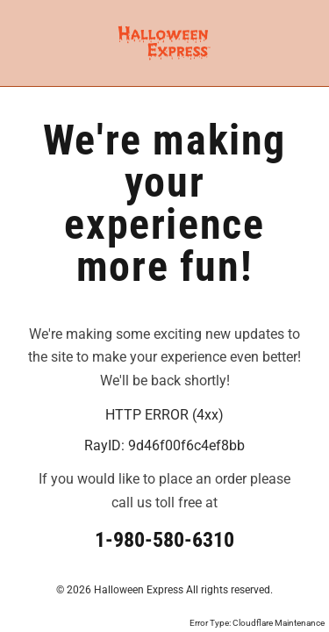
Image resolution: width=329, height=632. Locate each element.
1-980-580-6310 (164, 540)
